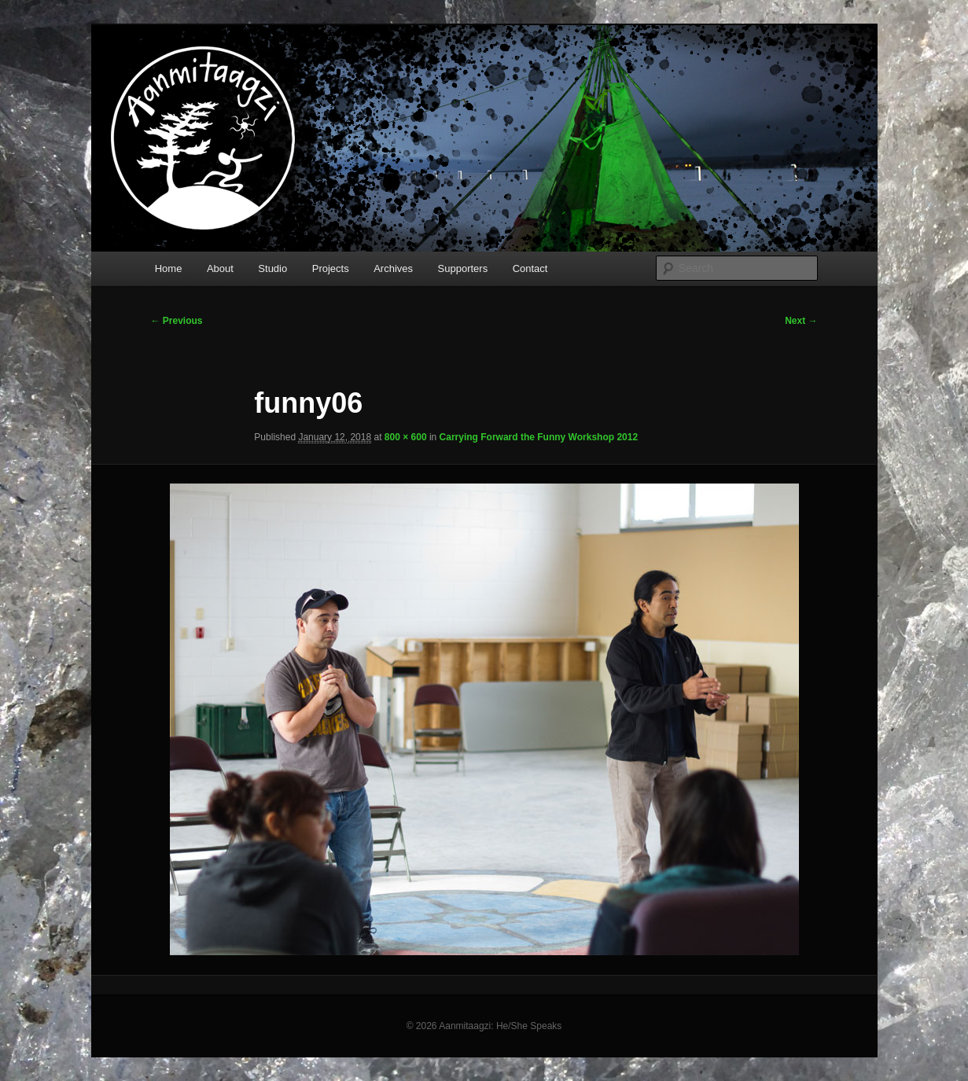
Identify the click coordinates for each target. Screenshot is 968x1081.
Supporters (463, 268)
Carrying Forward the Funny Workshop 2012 (539, 437)
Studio (272, 268)
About (220, 268)
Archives (393, 268)
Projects (330, 268)
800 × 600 (406, 437)
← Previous (177, 320)
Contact (530, 268)
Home (168, 268)
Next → (801, 320)
